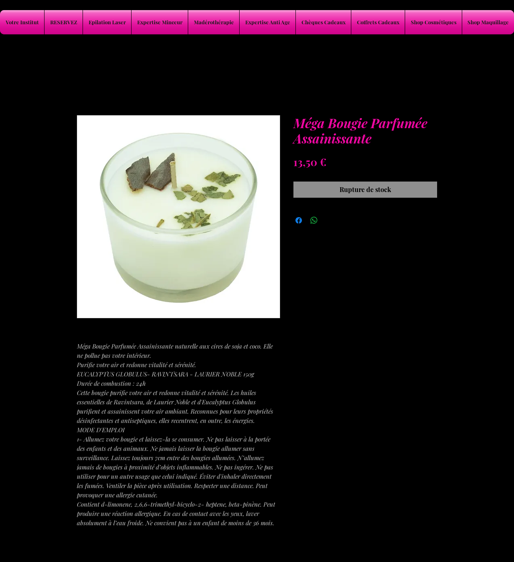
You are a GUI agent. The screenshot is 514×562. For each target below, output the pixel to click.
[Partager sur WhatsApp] (314, 220)
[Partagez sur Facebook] (299, 220)
